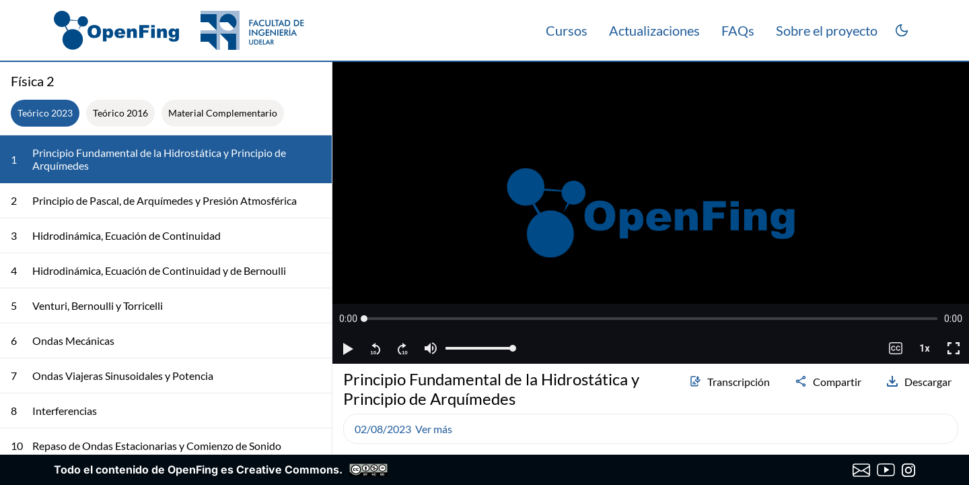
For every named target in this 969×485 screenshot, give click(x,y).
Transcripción (729, 381)
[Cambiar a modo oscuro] (901, 30)
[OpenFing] (179, 30)
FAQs (737, 30)
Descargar (919, 381)
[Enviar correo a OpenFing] (862, 470)
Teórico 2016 (120, 113)
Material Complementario (222, 113)
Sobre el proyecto (826, 30)
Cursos (566, 30)
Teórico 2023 (45, 113)
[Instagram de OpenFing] (908, 470)
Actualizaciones (654, 30)
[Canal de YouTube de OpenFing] (886, 470)
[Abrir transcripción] (953, 81)
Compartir (827, 381)
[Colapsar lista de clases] (311, 81)
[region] (650, 213)
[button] (348, 318)
